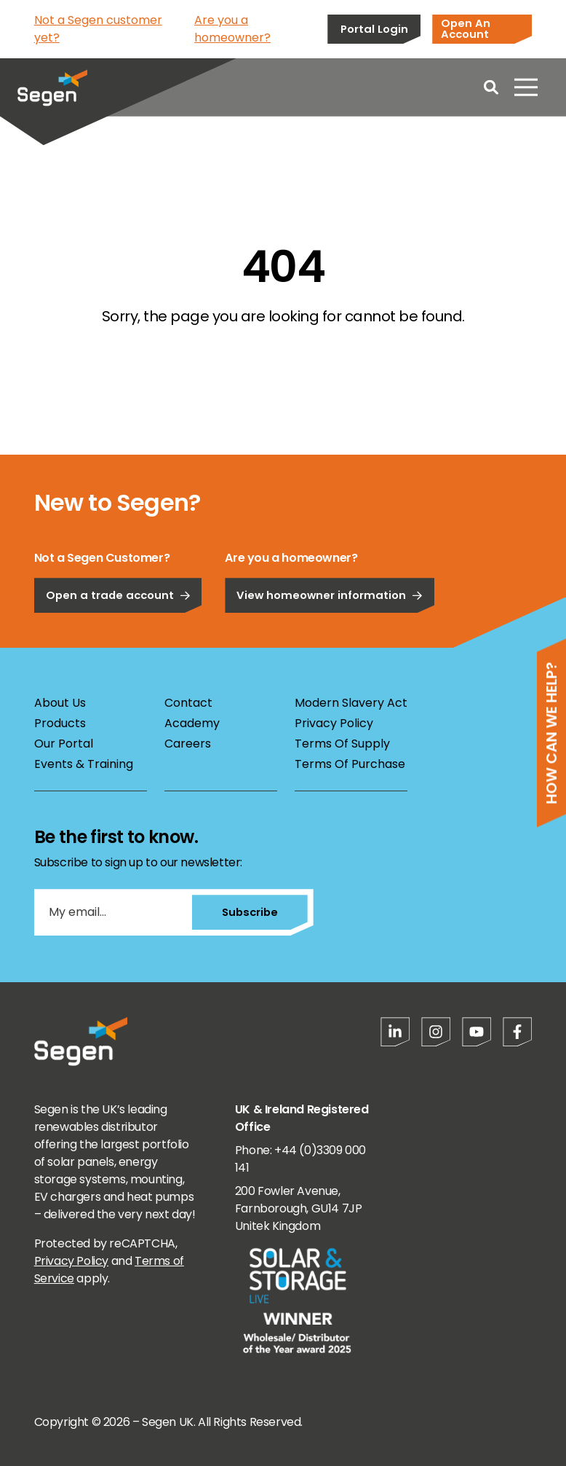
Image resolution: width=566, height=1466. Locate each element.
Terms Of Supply (342, 743)
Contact (188, 702)
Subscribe (249, 912)
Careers (187, 743)
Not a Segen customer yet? (98, 29)
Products (60, 723)
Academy (192, 723)
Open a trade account (118, 635)
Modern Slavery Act (351, 702)
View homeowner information (329, 635)
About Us (60, 702)
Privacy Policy (334, 723)
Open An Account (465, 28)
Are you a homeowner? (232, 29)
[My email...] (113, 912)
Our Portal (63, 743)
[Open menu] (526, 87)
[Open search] (491, 87)
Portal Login (374, 28)
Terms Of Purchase (350, 764)
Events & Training (83, 764)
